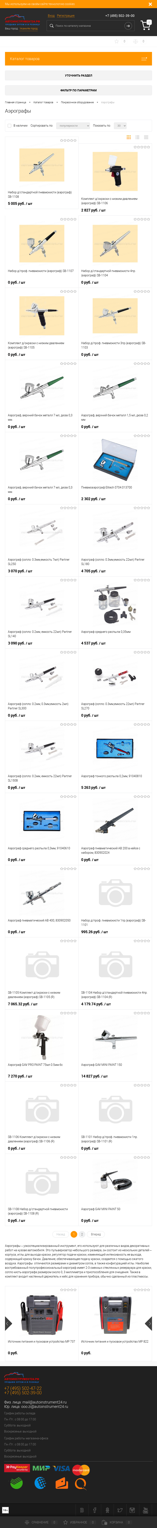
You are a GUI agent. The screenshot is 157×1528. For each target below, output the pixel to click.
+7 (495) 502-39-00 (120, 15)
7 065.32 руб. (22, 1004)
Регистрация (66, 15)
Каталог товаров (78, 58)
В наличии (21, 125)
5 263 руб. (93, 787)
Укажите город (28, 28)
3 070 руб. (20, 571)
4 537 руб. (93, 643)
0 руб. (16, 282)
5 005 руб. (20, 203)
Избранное (79, 1522)
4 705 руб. (93, 571)
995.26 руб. (94, 932)
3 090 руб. (20, 643)
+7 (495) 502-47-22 (23, 1388)
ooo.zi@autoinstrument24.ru (44, 1406)
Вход (51, 15)
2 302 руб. (93, 499)
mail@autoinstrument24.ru (44, 1402)
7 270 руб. (20, 1076)
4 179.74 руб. (96, 1004)
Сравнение (41, 1522)
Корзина (117, 1522)
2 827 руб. (93, 210)
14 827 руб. (94, 1076)
